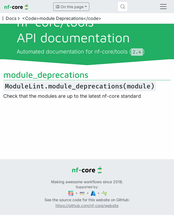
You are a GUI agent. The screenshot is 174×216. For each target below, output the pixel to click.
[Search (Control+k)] (122, 6)
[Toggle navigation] (163, 6)
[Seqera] (71, 193)
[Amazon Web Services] (82, 193)
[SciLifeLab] (104, 193)
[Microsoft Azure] (94, 193)
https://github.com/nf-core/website (87, 205)
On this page (70, 6)
